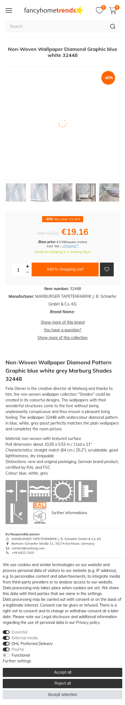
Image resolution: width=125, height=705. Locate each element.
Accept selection (62, 694)
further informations (69, 512)
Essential (19, 632)
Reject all (63, 683)
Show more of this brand (63, 322)
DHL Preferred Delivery (32, 643)
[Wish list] (101, 10)
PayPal (18, 649)
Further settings (17, 661)
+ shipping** (69, 246)
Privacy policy (87, 622)
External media (25, 637)
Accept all (62, 672)
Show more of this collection (62, 337)
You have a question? (62, 329)
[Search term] (56, 26)
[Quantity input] (18, 269)
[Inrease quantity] (27, 266)
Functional (21, 655)
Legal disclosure (56, 616)
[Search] (112, 26)
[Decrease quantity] (27, 272)
